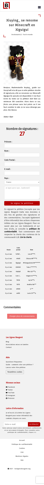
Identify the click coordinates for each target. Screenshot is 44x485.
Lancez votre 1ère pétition (15, 367)
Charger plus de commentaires (22, 316)
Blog (7, 342)
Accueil (22, 440)
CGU (22, 452)
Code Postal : (9, 160)
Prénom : (8, 142)
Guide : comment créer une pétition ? (19, 364)
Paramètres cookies (14, 372)
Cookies (22, 448)
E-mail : (7, 169)
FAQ (22, 460)
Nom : (6, 151)
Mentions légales (22, 456)
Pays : (6, 178)
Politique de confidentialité (22, 444)
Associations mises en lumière (17, 344)
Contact (9, 347)
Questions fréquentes (14, 362)
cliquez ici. (32, 432)
